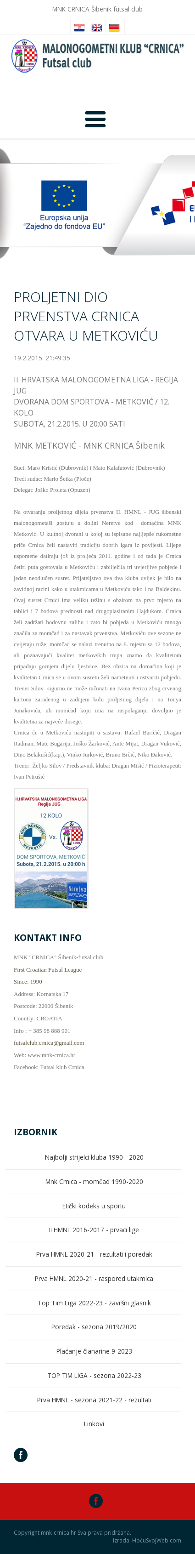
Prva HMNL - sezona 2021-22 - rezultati (94, 1399)
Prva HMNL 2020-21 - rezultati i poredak (94, 1254)
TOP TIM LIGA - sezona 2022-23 (94, 1375)
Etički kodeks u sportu (94, 1205)
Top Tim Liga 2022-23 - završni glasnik (94, 1302)
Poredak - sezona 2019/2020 (94, 1326)
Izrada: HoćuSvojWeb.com (147, 1540)
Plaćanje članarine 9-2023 (94, 1351)
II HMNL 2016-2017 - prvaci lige (94, 1229)
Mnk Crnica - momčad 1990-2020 (94, 1181)
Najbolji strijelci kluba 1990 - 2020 (94, 1157)
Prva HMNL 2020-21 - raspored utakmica (94, 1278)
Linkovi (94, 1423)
